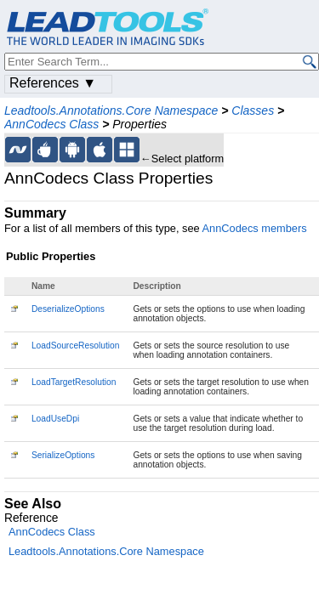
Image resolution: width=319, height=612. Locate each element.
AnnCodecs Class (51, 124)
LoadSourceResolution (75, 345)
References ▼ (52, 83)
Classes (252, 110)
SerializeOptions (63, 455)
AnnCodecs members (254, 228)
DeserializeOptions (68, 309)
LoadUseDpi (55, 418)
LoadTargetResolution (74, 382)
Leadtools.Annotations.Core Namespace (111, 110)
